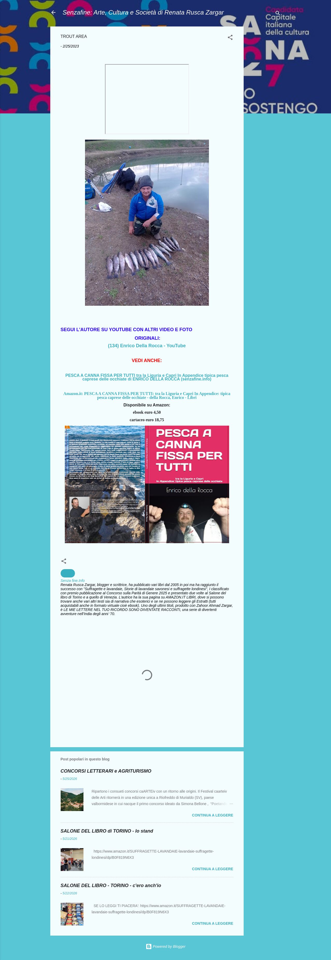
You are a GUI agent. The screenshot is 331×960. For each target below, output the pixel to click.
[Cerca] (278, 14)
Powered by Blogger (166, 946)
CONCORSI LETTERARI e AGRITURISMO (106, 771)
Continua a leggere (212, 815)
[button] (230, 38)
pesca (68, 573)
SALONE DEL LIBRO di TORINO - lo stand (107, 831)
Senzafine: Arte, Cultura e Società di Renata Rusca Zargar (143, 12)
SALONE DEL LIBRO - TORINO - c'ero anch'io (111, 885)
